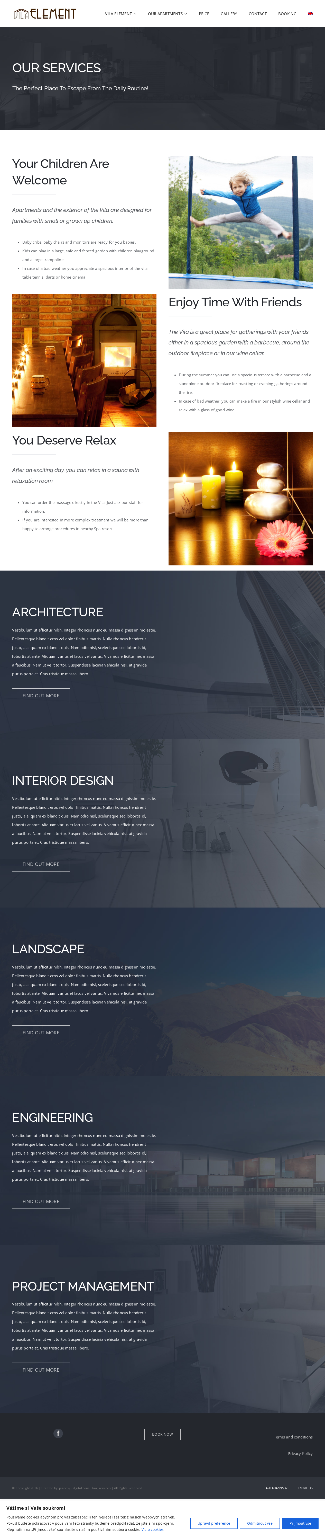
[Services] (162, 78)
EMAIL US (305, 1488)
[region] (162, 1518)
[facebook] (58, 1433)
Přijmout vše (300, 1523)
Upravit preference (214, 1523)
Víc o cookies (153, 1529)
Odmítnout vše (260, 1523)
